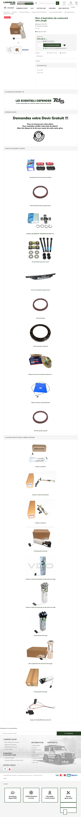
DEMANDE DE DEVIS (21, 8)
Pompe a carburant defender (40, 494)
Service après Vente (53, 758)
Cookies (5, 778)
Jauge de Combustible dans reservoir (40, 720)
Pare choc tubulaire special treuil (40, 290)
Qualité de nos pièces (37, 760)
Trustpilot (73, 7)
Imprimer (64, 52)
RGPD (34, 752)
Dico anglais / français (54, 747)
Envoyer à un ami (53, 52)
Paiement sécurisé (37, 749)
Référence (38, 24)
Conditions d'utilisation (38, 758)
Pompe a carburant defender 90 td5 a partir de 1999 (40, 579)
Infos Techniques (52, 754)
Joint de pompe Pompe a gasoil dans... (40, 205)
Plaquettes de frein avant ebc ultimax (40, 177)
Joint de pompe (40, 318)
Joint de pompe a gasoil (40, 430)
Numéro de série (52, 745)
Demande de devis (53, 756)
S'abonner (68, 733)
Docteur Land (41, 8)
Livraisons (52, 8)
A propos (35, 747)
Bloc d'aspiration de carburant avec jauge (40, 663)
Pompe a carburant (40, 466)
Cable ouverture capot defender (40, 402)
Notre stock (35, 762)
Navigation (9, 8)
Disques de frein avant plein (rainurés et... (40, 374)
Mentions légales (36, 745)
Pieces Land (6, 12)
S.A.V (32, 8)
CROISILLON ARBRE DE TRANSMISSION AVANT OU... (40, 233)
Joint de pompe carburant (40, 346)
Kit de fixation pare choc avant (40, 261)
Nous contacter (64, 8)
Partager (39, 56)
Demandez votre (41, 26)
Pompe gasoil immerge (40, 551)
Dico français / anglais (54, 749)
